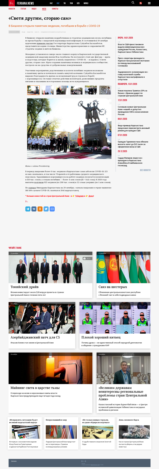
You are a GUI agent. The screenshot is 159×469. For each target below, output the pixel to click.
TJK (65, 3)
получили (39, 182)
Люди (23, 32)
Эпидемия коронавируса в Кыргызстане (53, 32)
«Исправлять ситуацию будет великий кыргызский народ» (24, 421)
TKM (71, 3)
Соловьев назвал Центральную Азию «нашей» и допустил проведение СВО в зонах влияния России (133, 111)
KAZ (51, 3)
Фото (45, 9)
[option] (33, 90)
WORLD (86, 3)
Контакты (14, 463)
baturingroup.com (95, 466)
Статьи (24, 9)
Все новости (145, 170)
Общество (30, 32)
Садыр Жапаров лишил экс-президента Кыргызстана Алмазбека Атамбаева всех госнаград (130, 162)
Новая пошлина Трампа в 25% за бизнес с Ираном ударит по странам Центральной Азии (132, 93)
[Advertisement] (68, 231)
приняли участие (45, 43)
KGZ (58, 3)
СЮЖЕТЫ (56, 9)
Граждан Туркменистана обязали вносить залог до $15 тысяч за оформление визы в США (133, 144)
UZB (78, 3)
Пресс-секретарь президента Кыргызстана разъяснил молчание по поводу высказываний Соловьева (133, 62)
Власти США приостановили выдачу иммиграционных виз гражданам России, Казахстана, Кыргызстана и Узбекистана (132, 48)
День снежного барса (130, 420)
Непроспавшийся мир (57, 420)
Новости (12, 9)
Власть (37, 32)
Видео (34, 9)
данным (32, 187)
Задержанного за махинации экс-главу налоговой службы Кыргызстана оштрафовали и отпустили (133, 76)
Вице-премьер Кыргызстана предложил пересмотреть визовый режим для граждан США (134, 128)
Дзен (91, 196)
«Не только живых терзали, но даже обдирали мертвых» (97, 421)
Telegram (79, 196)
